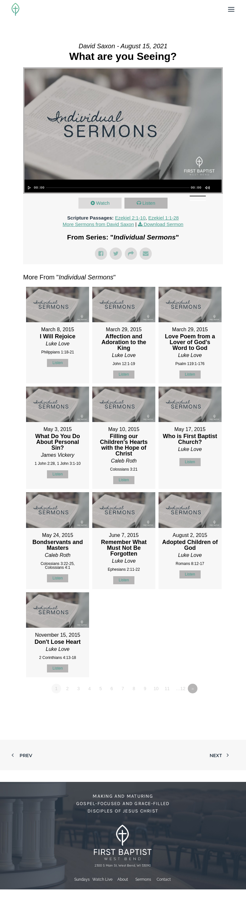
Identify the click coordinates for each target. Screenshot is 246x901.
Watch (103, 203)
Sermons (143, 879)
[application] (123, 186)
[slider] (118, 187)
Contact (164, 879)
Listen (148, 203)
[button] (231, 9)
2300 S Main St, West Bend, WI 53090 (123, 865)
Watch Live (102, 879)
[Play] (28, 187)
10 (156, 688)
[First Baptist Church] (15, 9)
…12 (181, 688)
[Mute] (207, 187)
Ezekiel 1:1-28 (163, 218)
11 (167, 688)
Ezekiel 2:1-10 (130, 218)
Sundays (82, 879)
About (122, 879)
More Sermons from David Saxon (98, 224)
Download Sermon (163, 224)
